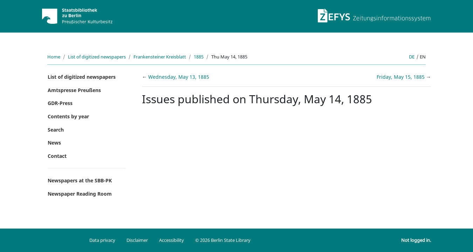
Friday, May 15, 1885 (401, 77)
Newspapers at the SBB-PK (80, 180)
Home (53, 57)
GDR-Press (60, 103)
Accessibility (171, 240)
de (411, 57)
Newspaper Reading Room (80, 193)
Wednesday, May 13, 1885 (178, 77)
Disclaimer (137, 240)
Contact (57, 156)
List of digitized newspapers (97, 57)
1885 (199, 57)
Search (56, 129)
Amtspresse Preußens (74, 90)
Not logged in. (416, 240)
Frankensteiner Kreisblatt (159, 57)
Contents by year (68, 116)
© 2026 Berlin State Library (223, 240)
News (54, 142)
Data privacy (102, 240)
